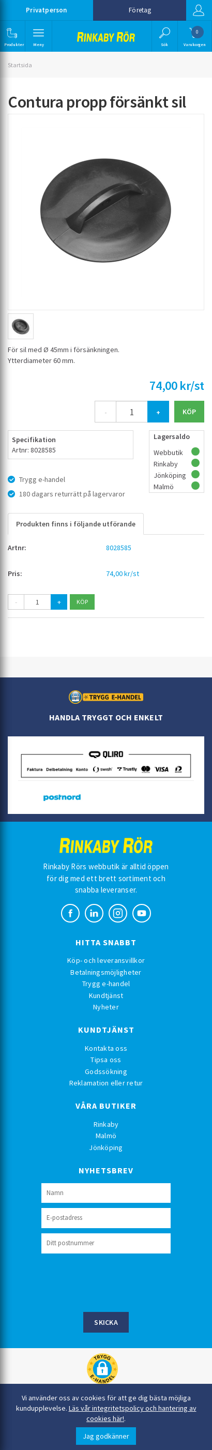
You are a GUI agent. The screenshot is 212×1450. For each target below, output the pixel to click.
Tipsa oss (105, 1059)
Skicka (106, 1322)
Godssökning (106, 1071)
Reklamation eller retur (106, 1083)
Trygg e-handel (106, 983)
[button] (11, 36)
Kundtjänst (106, 995)
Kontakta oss (106, 1048)
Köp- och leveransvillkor (106, 960)
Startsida (20, 65)
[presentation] (120, 1281)
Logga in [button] (198, 10)
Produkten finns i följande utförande (75, 523)
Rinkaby (106, 1124)
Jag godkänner (106, 1436)
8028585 (118, 547)
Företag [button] (140, 10)
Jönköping (106, 1147)
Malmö (106, 1135)
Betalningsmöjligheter (105, 972)
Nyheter (106, 1006)
